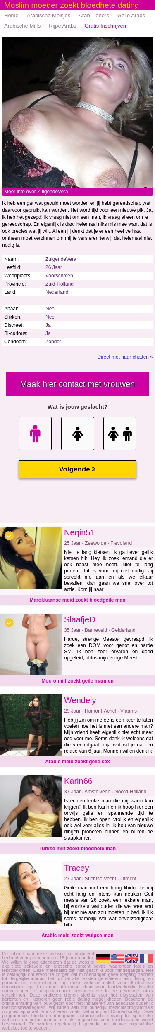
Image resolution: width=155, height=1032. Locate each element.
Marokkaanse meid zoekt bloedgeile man (77, 600)
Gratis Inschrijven (105, 26)
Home (11, 15)
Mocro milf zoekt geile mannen (77, 681)
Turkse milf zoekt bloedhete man (77, 848)
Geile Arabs (131, 15)
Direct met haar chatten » (125, 357)
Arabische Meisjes (49, 15)
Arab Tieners (94, 15)
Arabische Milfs (22, 26)
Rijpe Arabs (62, 26)
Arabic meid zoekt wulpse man (77, 935)
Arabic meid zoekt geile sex (77, 762)
